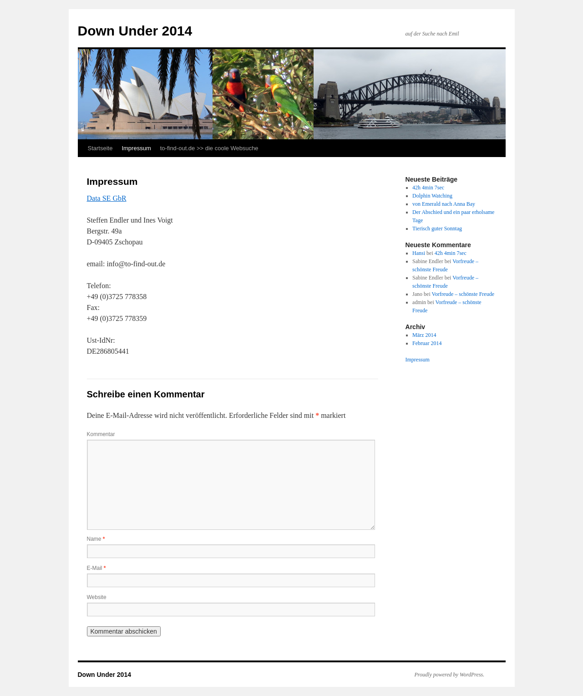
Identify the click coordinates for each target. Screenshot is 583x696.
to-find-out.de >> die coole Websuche (209, 148)
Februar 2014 (426, 343)
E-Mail (96, 568)
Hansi (418, 253)
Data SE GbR (107, 198)
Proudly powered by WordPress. (450, 674)
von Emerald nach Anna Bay (443, 204)
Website (96, 597)
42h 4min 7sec (428, 187)
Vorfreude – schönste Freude (463, 294)
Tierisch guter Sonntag (437, 228)
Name (96, 539)
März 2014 (424, 335)
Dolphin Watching (432, 196)
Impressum (136, 148)
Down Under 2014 (135, 30)
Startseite (100, 148)
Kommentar (101, 434)
